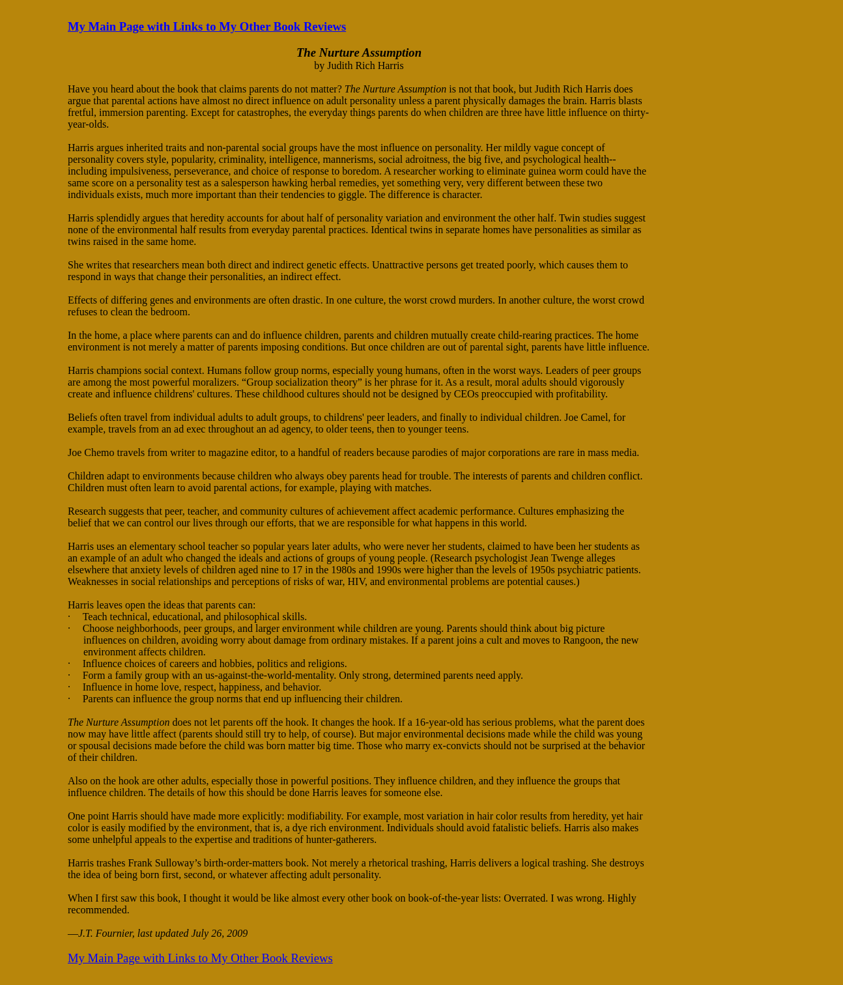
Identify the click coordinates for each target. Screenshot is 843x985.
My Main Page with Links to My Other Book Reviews (207, 26)
